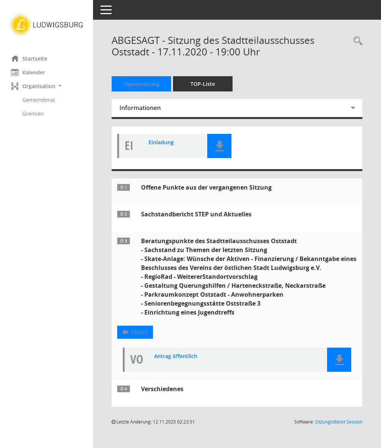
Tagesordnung (142, 83)
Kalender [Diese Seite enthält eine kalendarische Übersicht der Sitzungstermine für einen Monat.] (28, 72)
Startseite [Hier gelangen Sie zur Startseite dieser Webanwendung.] (29, 58)
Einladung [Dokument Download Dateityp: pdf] (161, 142)
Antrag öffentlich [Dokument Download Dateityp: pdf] (175, 356)
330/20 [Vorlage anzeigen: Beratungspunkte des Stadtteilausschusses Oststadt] (139, 332)
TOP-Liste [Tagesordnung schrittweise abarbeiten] (202, 83)
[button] (46, 86)
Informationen (140, 108)
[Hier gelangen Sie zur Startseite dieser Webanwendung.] (46, 25)
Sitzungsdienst (338, 422)
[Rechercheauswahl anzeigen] (356, 41)
